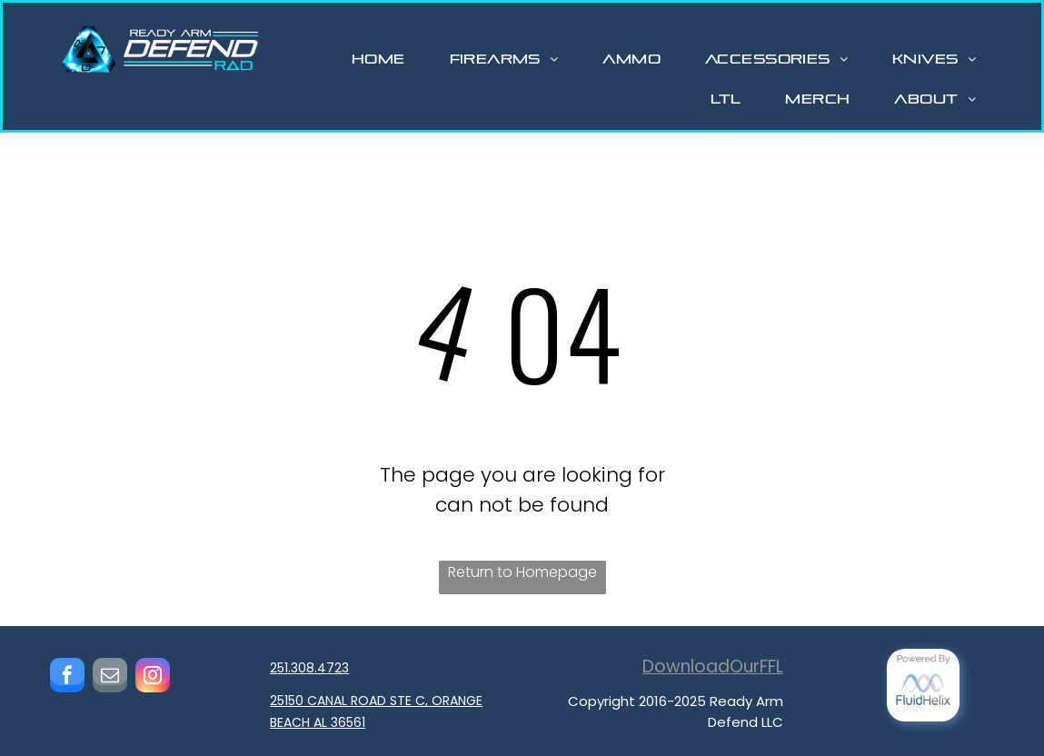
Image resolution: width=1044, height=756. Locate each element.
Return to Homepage (522, 572)
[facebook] (67, 677)
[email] (110, 677)
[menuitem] (385, 59)
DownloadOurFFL (712, 666)
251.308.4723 (309, 668)
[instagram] (152, 677)
